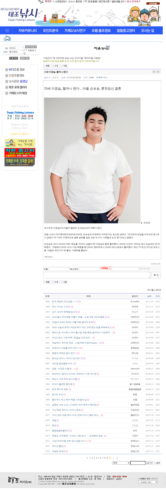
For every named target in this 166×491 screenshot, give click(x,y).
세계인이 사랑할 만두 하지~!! (66, 348)
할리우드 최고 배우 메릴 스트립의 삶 (69, 399)
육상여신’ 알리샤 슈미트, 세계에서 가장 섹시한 (74, 374)
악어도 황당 (57, 446)
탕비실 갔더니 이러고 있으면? (66, 358)
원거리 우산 (57, 394)
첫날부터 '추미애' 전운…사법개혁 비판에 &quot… (75, 343)
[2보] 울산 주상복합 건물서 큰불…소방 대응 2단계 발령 (78, 317)
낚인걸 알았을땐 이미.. (62, 363)
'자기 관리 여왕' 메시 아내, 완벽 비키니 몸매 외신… (76, 415)
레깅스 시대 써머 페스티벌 (64, 379)
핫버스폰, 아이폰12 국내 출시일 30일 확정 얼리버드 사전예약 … (82, 332)
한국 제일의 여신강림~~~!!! (65, 301)
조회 (157, 296)
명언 (54, 425)
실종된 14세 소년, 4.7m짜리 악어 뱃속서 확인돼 (74, 405)
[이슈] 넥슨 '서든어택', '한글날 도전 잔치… (72, 337)
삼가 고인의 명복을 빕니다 (64, 312)
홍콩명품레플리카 (60, 430)
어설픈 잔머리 (58, 451)
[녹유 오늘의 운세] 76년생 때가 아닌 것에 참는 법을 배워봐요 (81, 327)
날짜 (149, 296)
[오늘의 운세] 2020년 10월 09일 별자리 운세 (72, 322)
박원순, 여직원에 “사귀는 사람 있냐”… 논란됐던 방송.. (78, 436)
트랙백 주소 (101, 77)
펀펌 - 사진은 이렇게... (62, 368)
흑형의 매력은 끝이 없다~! (64, 353)
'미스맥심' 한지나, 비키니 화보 (66, 410)
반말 (54, 420)
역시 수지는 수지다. (61, 306)
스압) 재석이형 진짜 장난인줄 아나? (69, 441)
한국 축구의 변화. (60, 389)
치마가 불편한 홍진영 (62, 384)
